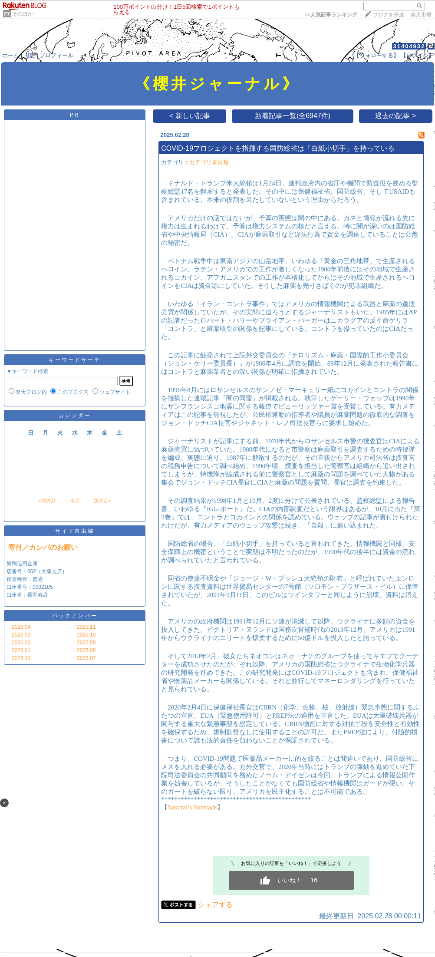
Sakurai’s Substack (192, 807)
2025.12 (21, 658)
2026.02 (21, 643)
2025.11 (86, 627)
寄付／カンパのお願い (43, 547)
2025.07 (86, 658)
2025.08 (86, 650)
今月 (74, 500)
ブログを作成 (388, 15)
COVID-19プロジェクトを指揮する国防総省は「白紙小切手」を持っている (278, 148)
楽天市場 (421, 15)
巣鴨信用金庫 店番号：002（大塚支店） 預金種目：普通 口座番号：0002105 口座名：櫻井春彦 (37, 579)
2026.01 (21, 650)
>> (330, 15)
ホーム (10, 55)
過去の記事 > (395, 115)
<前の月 (46, 500)
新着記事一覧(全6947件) (292, 115)
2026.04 (21, 627)
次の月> (102, 500)
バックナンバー (75, 616)
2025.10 (86, 635)
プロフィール (56, 55)
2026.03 (21, 635)
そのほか (22, 14)
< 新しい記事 (189, 115)
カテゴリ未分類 (209, 162)
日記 (29, 55)
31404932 (409, 46)
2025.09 (86, 643)
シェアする (215, 904)
